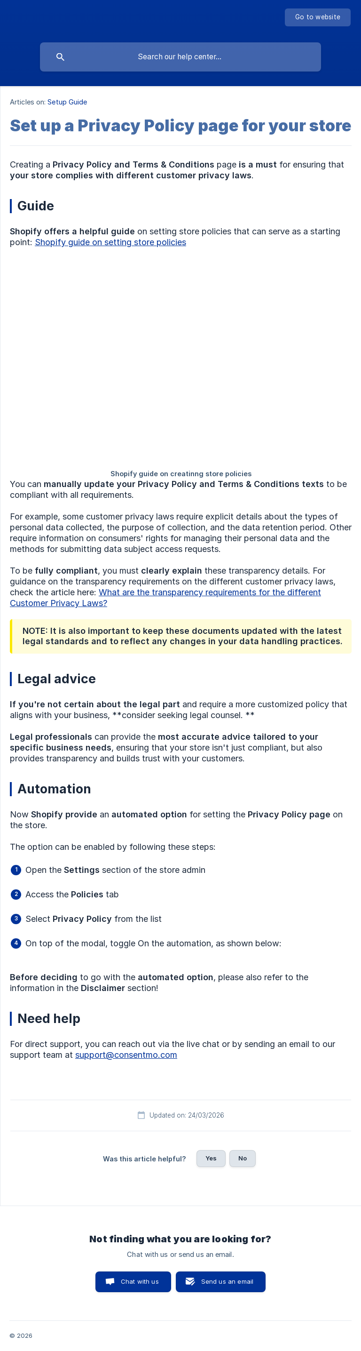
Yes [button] (211, 1158)
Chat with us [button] (140, 1281)
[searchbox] (180, 57)
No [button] (242, 1158)
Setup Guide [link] (67, 102)
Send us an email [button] (227, 1281)
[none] (318, 17)
